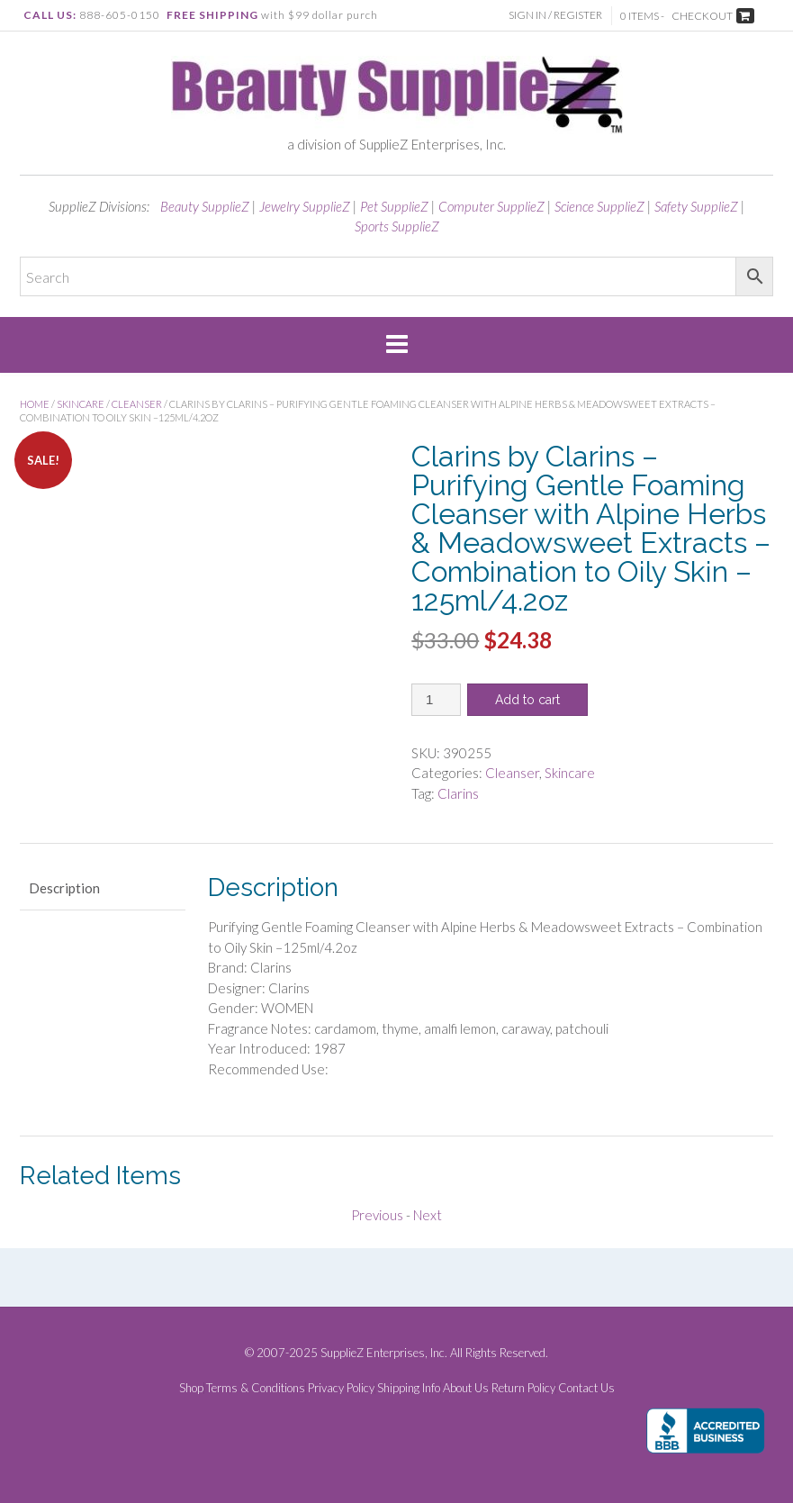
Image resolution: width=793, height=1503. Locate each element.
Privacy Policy (341, 1388)
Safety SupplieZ (696, 206)
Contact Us (586, 1388)
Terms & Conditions (255, 1388)
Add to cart (527, 700)
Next (427, 1215)
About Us (466, 1388)
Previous (377, 1215)
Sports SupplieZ (397, 226)
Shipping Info (408, 1388)
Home (35, 404)
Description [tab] (64, 888)
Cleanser (137, 404)
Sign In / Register (555, 15)
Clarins (458, 793)
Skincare (80, 404)
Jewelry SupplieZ (304, 206)
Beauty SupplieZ (204, 206)
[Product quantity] (436, 700)
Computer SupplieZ (491, 206)
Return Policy (523, 1388)
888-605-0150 (119, 15)
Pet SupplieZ (394, 206)
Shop (191, 1388)
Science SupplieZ (599, 206)
